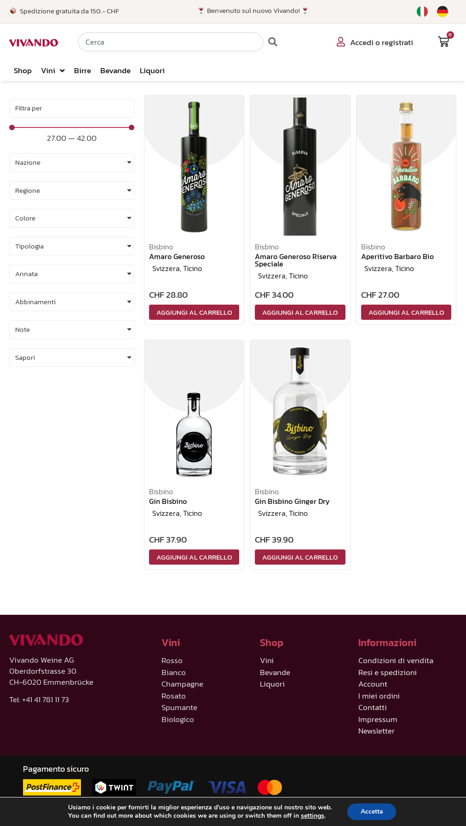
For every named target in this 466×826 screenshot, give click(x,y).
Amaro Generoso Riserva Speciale (296, 260)
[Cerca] (273, 42)
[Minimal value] (71, 127)
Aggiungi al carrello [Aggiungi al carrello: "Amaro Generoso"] (194, 312)
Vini (53, 70)
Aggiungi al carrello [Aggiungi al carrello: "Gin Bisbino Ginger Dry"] (300, 557)
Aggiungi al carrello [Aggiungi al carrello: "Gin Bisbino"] (194, 557)
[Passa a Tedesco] (442, 12)
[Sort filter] (71, 108)
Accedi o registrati (381, 42)
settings (311, 816)
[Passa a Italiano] (422, 12)
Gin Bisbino (168, 501)
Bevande (115, 70)
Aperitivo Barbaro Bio (397, 256)
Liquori (152, 70)
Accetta (372, 811)
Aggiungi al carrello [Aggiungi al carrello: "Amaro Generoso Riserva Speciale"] (300, 312)
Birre (82, 70)
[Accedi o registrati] (340, 41)
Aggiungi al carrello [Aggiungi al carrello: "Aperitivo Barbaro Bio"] (406, 312)
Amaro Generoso (177, 256)
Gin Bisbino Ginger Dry (292, 501)
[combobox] (171, 42)
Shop (23, 70)
